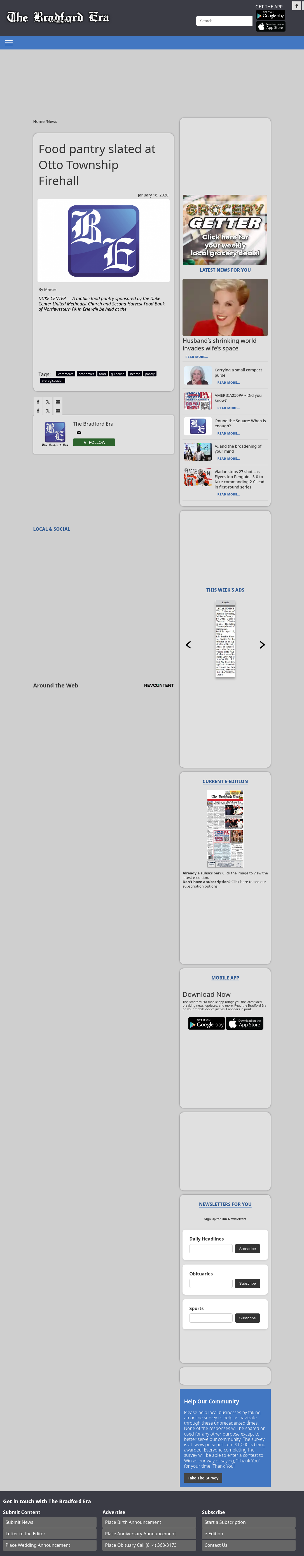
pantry (150, 374)
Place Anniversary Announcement (140, 1534)
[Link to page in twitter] (47, 401)
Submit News (19, 1522)
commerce (66, 374)
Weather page (174, 21)
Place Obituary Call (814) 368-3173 (141, 1545)
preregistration (52, 380)
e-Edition (214, 1534)
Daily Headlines (206, 1239)
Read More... (196, 357)
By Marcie (48, 289)
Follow (97, 442)
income (134, 374)
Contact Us (216, 1545)
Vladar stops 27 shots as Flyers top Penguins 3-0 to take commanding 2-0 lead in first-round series (240, 479)
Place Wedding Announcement (38, 1545)
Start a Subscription (225, 1522)
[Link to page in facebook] (38, 401)
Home (39, 121)
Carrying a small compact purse (238, 372)
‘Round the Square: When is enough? (240, 423)
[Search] (224, 21)
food (102, 374)
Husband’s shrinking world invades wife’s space (219, 344)
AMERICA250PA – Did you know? (238, 398)
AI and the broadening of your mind (238, 448)
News (52, 121)
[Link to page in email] (57, 401)
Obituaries (201, 1274)
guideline (117, 374)
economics (86, 374)
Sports (196, 1308)
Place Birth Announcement (133, 1522)
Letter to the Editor (25, 1534)
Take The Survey (203, 1478)
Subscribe (247, 1249)
